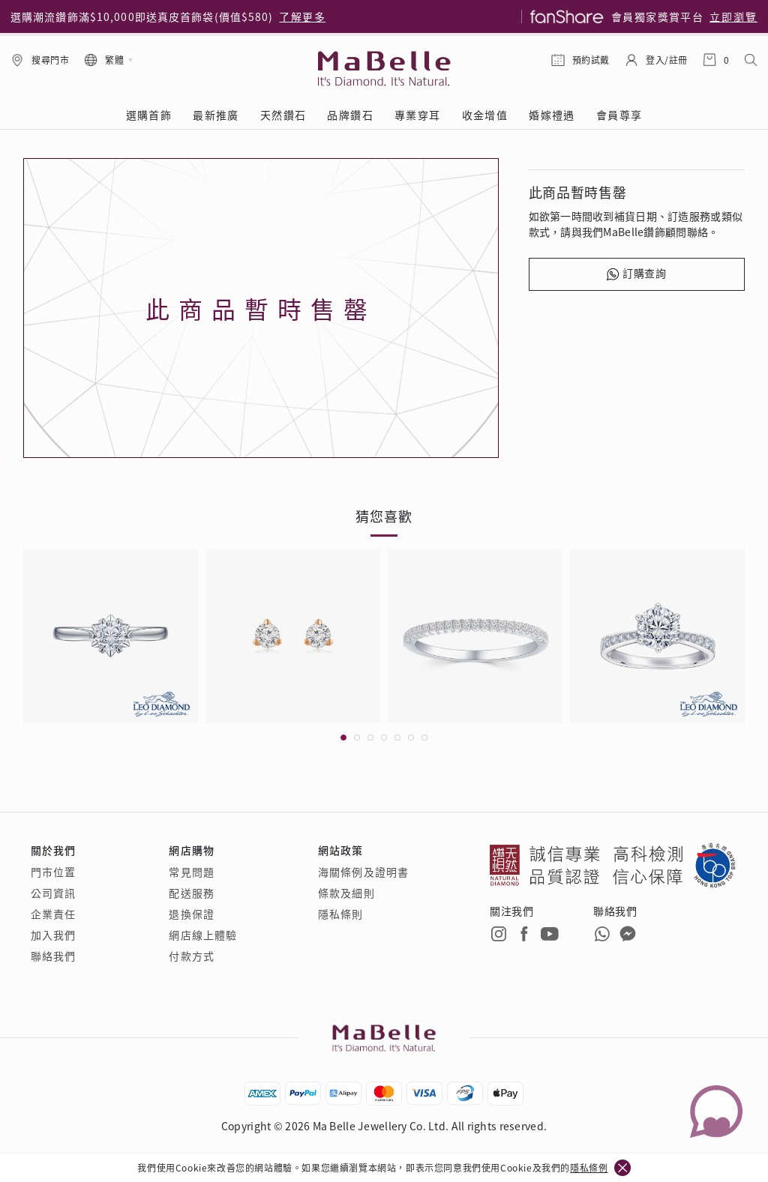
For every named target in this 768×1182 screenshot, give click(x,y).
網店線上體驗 (203, 934)
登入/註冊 (667, 59)
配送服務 (191, 892)
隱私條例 (589, 1167)
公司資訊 (53, 892)
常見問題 (191, 871)
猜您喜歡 (384, 515)
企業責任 (53, 913)
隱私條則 (340, 913)
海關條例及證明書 (363, 871)
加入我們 (53, 934)
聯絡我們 (53, 955)
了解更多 (302, 16)
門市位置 (53, 871)
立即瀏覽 (734, 16)
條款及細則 (346, 892)
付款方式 (191, 955)
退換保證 (191, 913)
